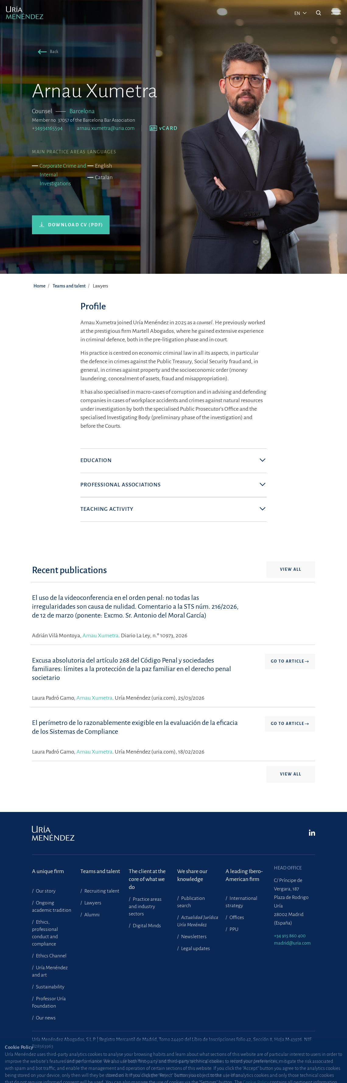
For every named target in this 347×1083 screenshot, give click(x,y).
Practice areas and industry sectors (145, 907)
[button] (47, 53)
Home (39, 286)
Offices (236, 917)
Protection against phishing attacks (189, 1060)
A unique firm (48, 871)
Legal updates (195, 948)
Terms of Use (186, 1075)
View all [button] (290, 569)
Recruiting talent (101, 891)
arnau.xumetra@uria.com (106, 128)
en (297, 13)
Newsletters (193, 936)
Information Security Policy (255, 1060)
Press (235, 1075)
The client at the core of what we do (147, 875)
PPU (233, 929)
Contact (214, 1075)
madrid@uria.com (292, 942)
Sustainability (50, 987)
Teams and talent (69, 286)
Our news (45, 1018)
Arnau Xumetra (100, 635)
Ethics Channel (50, 956)
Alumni (91, 915)
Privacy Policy (135, 1060)
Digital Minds (146, 925)
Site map (73, 1060)
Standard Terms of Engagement (136, 1075)
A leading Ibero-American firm (244, 875)
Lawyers (92, 903)
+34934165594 (47, 128)
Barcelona (82, 111)
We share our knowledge (192, 875)
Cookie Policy (102, 1060)
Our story (45, 891)
